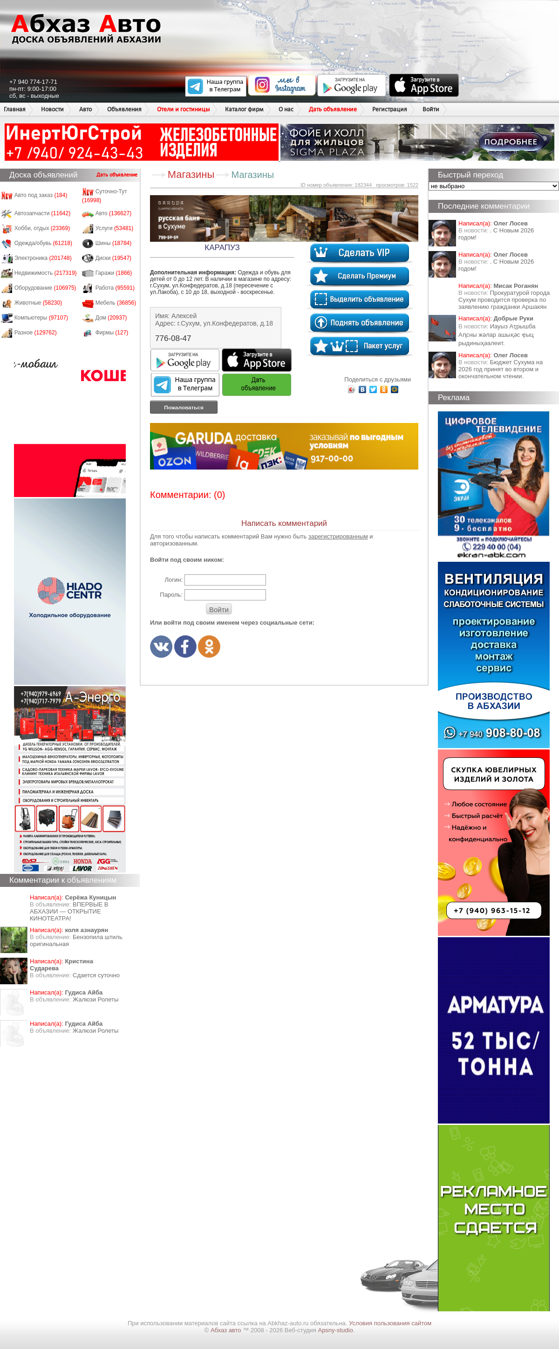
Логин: (173, 579)
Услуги (114, 228)
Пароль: (171, 594)
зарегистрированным (338, 536)
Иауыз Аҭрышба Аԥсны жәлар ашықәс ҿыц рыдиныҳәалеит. (497, 335)
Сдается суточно (96, 975)
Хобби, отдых (42, 228)
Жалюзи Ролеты (95, 999)
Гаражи (113, 273)
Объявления (124, 109)
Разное (35, 332)
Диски (113, 258)
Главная (15, 109)
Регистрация (389, 109)
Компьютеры (41, 317)
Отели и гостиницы (183, 109)
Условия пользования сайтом (390, 1323)
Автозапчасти (42, 213)
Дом (111, 317)
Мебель (115, 303)
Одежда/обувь (43, 243)
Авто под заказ (41, 195)
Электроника (43, 258)
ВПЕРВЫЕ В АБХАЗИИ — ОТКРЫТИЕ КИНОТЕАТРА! (69, 911)
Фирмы (112, 332)
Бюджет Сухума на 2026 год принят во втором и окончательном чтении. (500, 369)
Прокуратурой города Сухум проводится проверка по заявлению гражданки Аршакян (504, 299)
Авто (85, 109)
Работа (115, 288)
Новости (52, 109)
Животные (38, 303)
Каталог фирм (244, 109)
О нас (286, 109)
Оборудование (45, 288)
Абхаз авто (227, 1330)
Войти (431, 109)
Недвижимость (45, 273)
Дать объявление (333, 109)
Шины (113, 243)
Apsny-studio (335, 1330)
